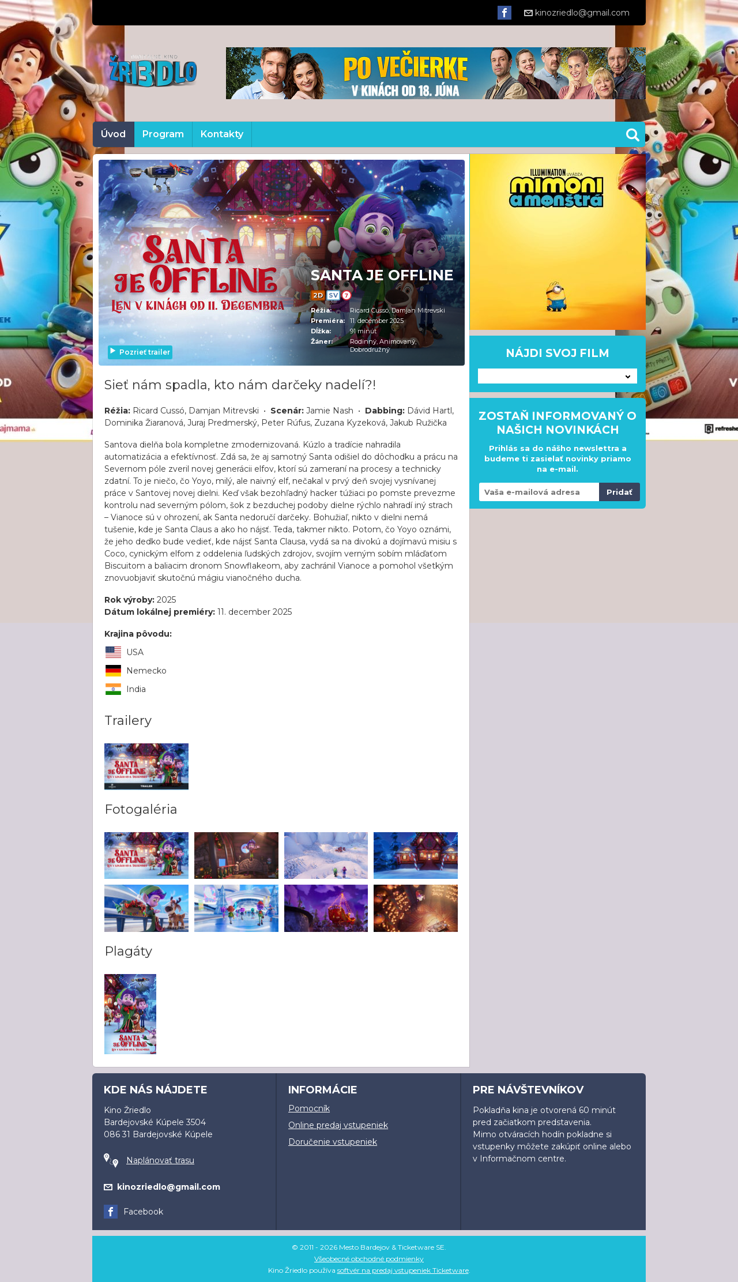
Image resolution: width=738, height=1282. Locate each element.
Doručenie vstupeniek (332, 1142)
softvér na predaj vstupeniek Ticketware (403, 1270)
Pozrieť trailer (139, 352)
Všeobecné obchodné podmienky (369, 1258)
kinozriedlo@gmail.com (577, 12)
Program (163, 134)
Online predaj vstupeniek (338, 1125)
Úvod (113, 134)
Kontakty (222, 134)
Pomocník (309, 1108)
